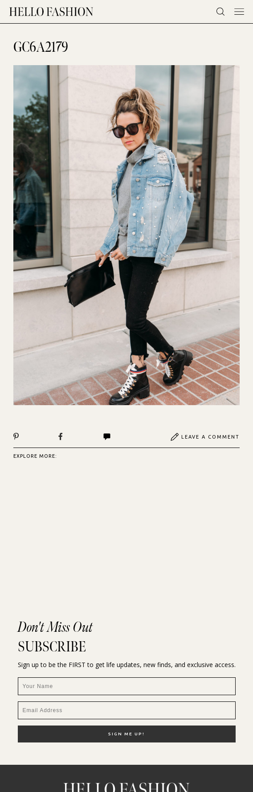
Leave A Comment (205, 436)
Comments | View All (106, 436)
